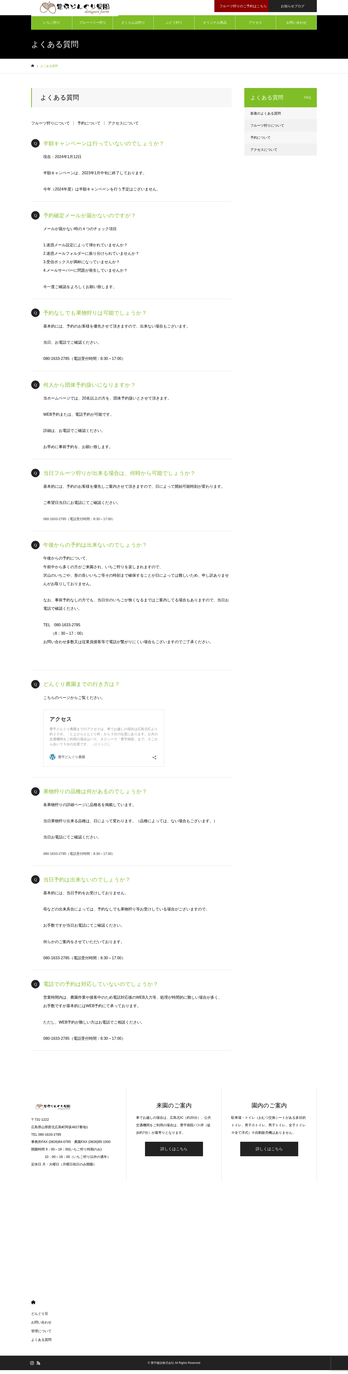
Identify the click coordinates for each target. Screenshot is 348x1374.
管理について (41, 1335)
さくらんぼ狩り (133, 27)
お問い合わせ (296, 27)
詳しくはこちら (174, 1153)
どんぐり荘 (39, 1317)
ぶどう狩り (174, 27)
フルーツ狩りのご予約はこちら (242, 6)
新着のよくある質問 (265, 117)
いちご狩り (51, 27)
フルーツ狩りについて (50, 127)
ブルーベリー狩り (92, 27)
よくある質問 (41, 1343)
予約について (89, 127)
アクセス (255, 27)
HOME (33, 1306)
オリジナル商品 (215, 27)
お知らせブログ (292, 6)
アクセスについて (123, 127)
